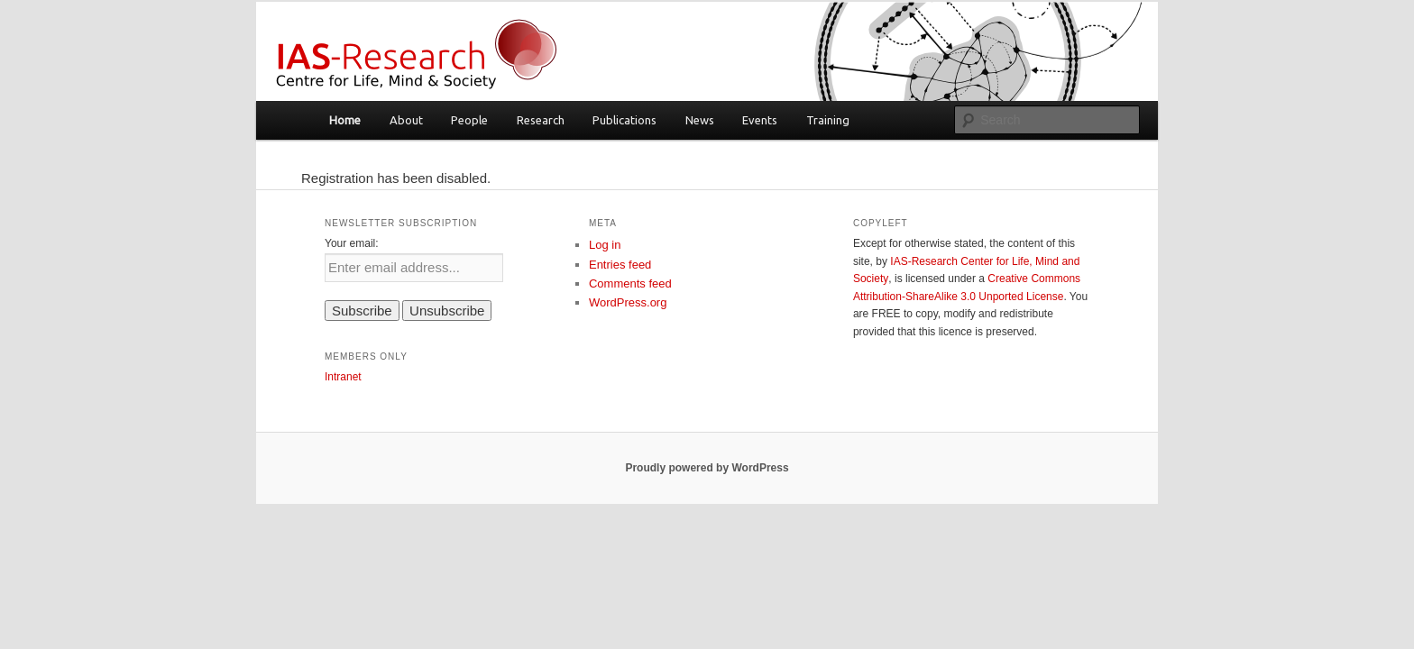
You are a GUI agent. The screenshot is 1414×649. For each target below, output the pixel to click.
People (469, 120)
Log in (604, 244)
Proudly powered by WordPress (706, 468)
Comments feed (630, 283)
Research (541, 120)
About (406, 120)
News (699, 120)
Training (827, 120)
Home (345, 120)
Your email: (352, 243)
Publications (624, 120)
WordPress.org (627, 302)
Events (759, 120)
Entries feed (620, 264)
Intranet (343, 376)
